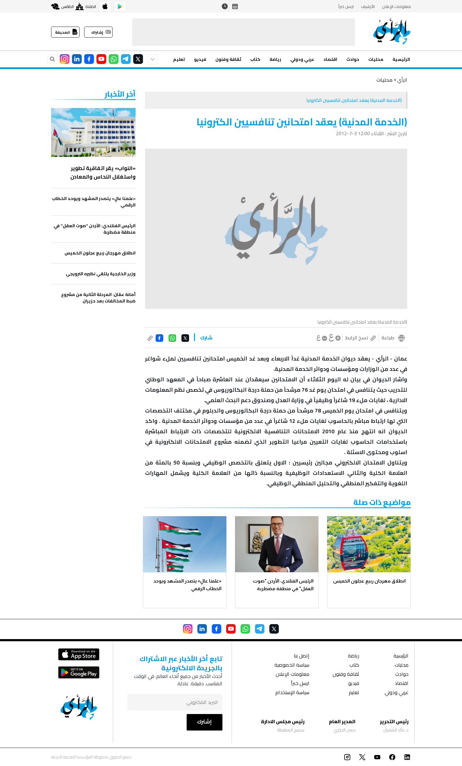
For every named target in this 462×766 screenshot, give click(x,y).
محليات (375, 59)
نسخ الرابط (360, 337)
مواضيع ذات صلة (382, 502)
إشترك (204, 722)
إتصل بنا (301, 656)
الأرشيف (368, 6)
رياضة (275, 59)
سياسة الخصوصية (291, 665)
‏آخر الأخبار (120, 94)
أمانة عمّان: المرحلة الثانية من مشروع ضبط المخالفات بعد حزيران (98, 297)
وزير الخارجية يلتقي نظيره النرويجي (101, 274)
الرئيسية (401, 59)
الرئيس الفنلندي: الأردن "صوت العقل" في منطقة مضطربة (283, 584)
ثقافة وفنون (228, 59)
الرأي (402, 79)
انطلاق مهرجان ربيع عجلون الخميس (369, 580)
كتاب (255, 59)
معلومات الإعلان (396, 6)
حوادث (352, 59)
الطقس (62, 6)
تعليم (179, 59)
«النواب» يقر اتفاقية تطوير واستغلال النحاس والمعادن (103, 172)
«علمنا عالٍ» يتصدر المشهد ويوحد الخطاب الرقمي (187, 584)
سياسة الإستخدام (292, 693)
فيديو (200, 59)
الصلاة (85, 6)
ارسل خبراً (346, 6)
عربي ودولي (302, 59)
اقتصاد (330, 59)
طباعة (387, 337)
